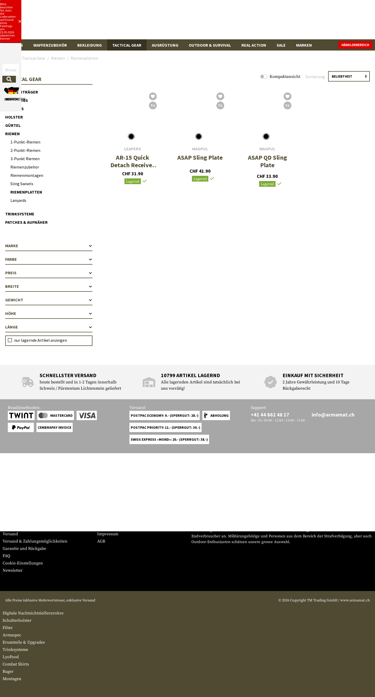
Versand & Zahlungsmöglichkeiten (35, 541)
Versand (10, 534)
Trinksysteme (19, 213)
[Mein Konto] (300, 22)
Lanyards (18, 200)
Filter (8, 627)
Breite (48, 286)
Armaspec (12, 635)
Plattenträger (21, 92)
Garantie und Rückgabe (24, 548)
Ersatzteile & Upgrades (24, 642)
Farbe (48, 259)
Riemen (12, 133)
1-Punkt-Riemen (25, 142)
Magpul (200, 148)
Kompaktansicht (285, 76)
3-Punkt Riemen (25, 158)
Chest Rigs (16, 100)
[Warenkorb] (342, 22)
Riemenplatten (26, 192)
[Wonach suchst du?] (168, 21)
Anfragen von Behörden (119, 526)
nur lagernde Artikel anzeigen (40, 340)
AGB (101, 541)
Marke (48, 245)
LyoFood (11, 656)
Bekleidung (89, 45)
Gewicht (48, 299)
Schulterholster (17, 620)
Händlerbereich (355, 45)
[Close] (255, 4)
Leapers (132, 148)
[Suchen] (226, 21)
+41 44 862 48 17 (270, 414)
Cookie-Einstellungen (23, 563)
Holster (14, 117)
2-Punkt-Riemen (25, 150)
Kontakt (10, 526)
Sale (281, 45)
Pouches (14, 108)
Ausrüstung (165, 45)
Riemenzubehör (24, 167)
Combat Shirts (16, 664)
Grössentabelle (16, 519)
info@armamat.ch (333, 414)
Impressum (107, 534)
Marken (304, 45)
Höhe (48, 313)
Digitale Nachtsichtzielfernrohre (33, 613)
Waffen (15, 45)
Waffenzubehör (50, 45)
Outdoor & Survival (210, 45)
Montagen (12, 678)
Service (12, 509)
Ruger (8, 671)
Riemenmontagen (26, 175)
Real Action (253, 45)
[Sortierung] (349, 76)
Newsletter (13, 570)
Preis (48, 272)
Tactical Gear (126, 45)
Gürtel (13, 125)
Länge (48, 326)
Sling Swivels (21, 183)
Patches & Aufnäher (26, 222)
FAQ (6, 555)
